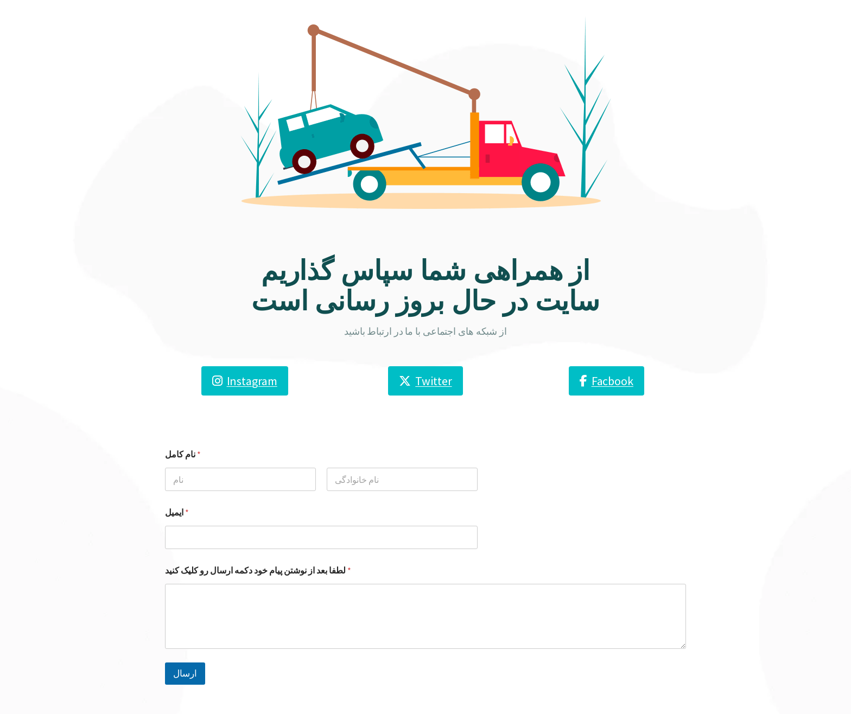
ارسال (185, 673)
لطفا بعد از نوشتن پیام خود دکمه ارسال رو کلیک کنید (258, 570)
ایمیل (177, 512)
